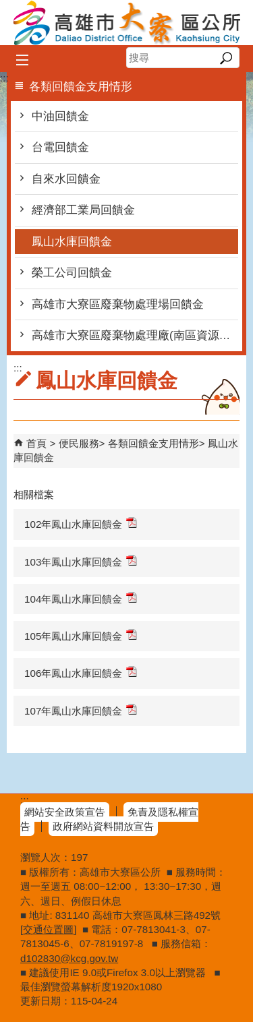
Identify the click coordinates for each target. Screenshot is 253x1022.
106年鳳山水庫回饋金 (80, 672)
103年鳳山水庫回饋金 (80, 561)
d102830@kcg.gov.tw (69, 958)
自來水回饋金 (66, 179)
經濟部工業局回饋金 (83, 210)
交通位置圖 (48, 929)
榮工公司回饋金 (72, 272)
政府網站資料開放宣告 (103, 826)
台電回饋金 (60, 147)
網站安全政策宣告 (64, 812)
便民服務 (79, 443)
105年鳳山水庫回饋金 (80, 635)
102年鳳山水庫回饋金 (80, 523)
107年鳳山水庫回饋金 (80, 710)
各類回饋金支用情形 (153, 443)
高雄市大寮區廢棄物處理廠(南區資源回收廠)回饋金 (135, 335)
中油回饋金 (60, 116)
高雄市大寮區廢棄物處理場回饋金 (118, 304)
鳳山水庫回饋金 (72, 241)
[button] (225, 58)
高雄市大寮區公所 (127, 22)
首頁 (36, 443)
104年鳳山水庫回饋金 (80, 598)
